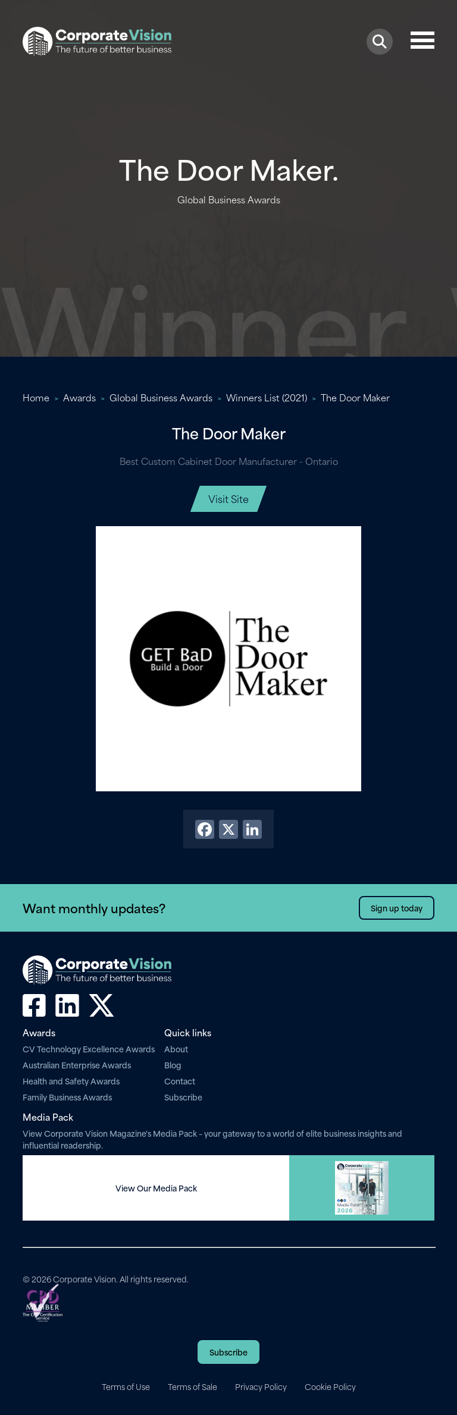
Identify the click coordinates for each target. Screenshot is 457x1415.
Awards (79, 397)
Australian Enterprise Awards (77, 1064)
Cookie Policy (330, 1386)
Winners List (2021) (266, 397)
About (176, 1048)
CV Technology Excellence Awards (89, 1048)
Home (36, 397)
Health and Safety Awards (71, 1080)
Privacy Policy (261, 1386)
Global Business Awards (160, 397)
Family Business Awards (67, 1096)
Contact (179, 1080)
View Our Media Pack (156, 1188)
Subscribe (183, 1096)
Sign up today (396, 907)
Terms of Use (126, 1386)
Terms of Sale (192, 1386)
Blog (172, 1064)
